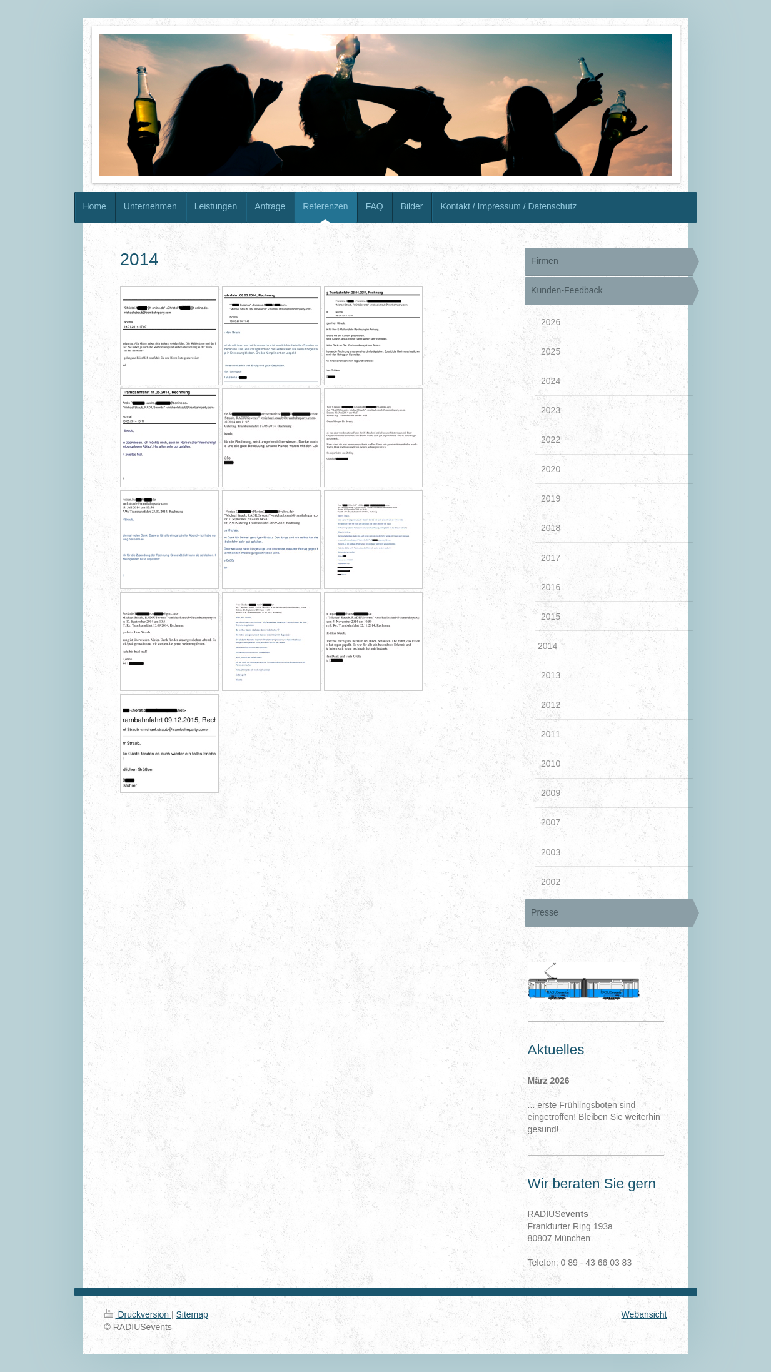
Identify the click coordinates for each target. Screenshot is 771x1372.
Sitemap (192, 1314)
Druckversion (137, 1314)
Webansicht (644, 1314)
